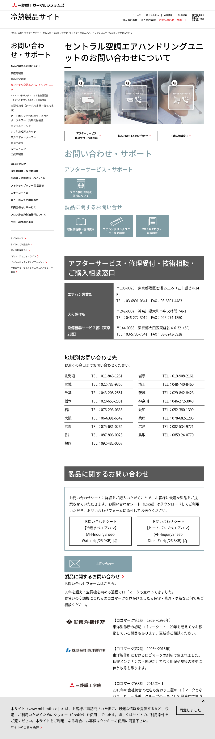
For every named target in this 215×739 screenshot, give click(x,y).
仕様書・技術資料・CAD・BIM (28, 178)
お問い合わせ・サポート (173, 20)
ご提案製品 (17, 154)
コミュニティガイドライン (23, 256)
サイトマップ (17, 238)
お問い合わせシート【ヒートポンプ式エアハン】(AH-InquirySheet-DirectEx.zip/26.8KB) (168, 531)
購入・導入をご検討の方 (24, 200)
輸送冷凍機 (17, 143)
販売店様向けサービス (23, 207)
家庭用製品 (17, 73)
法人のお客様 (148, 20)
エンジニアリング (21, 126)
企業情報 (168, 15)
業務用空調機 (18, 79)
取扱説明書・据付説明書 (24, 171)
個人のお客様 (130, 20)
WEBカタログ (18, 164)
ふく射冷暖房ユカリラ (23, 132)
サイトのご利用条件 (20, 244)
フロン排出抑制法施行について (28, 214)
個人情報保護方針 (19, 250)
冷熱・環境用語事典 (22, 222)
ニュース (136, 15)
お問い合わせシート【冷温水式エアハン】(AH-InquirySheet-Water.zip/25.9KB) (100, 531)
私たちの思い (152, 15)
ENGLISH (182, 15)
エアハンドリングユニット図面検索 (29, 100)
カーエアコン (18, 149)
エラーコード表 (19, 193)
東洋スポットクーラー (23, 137)
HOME (14, 33)
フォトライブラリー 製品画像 (27, 185)
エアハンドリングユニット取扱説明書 (30, 95)
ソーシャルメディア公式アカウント (27, 262)
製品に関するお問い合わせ (55, 33)
